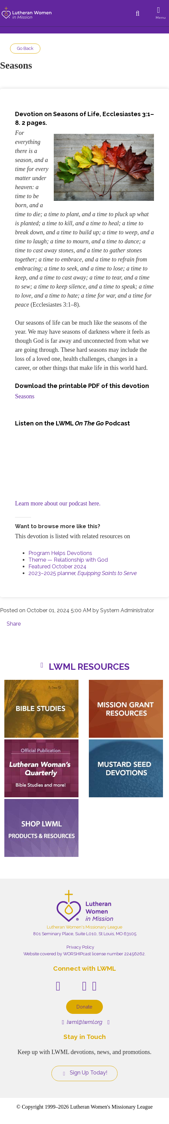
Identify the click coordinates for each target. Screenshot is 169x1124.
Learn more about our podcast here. (58, 503)
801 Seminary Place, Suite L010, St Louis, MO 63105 (84, 933)
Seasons (24, 396)
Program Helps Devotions (60, 553)
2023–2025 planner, (82, 573)
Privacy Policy (80, 947)
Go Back (25, 48)
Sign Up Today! (84, 1072)
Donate (84, 1007)
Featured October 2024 (57, 566)
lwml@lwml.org (82, 1022)
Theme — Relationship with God (68, 560)
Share (14, 624)
